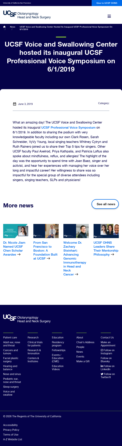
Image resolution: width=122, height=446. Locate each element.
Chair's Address (85, 342)
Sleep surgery (11, 387)
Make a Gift (83, 361)
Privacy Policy (11, 430)
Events (80, 357)
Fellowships (58, 350)
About (79, 337)
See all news (106, 204)
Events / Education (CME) (58, 358)
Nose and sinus (12, 374)
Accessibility (10, 425)
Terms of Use (10, 435)
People (80, 347)
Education (58, 337)
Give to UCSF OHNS (106, 3)
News (12, 26)
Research (33, 337)
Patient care (10, 337)
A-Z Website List (12, 439)
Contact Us (107, 337)
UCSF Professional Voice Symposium (68, 127)
